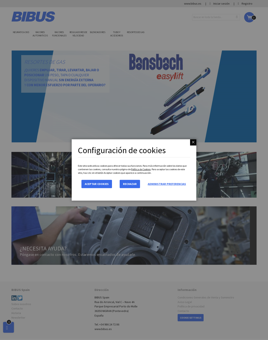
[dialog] (134, 170)
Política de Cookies (141, 169)
